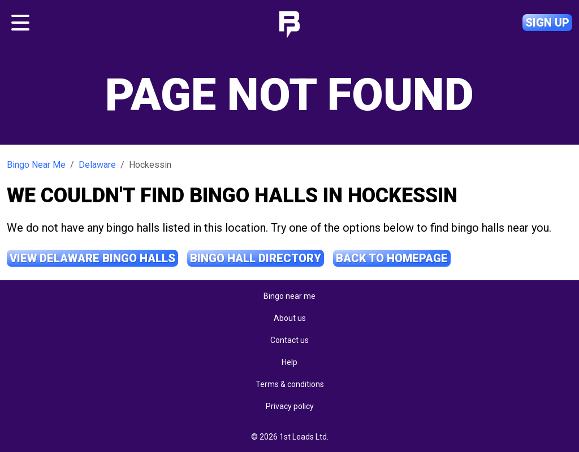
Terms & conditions (290, 384)
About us (290, 318)
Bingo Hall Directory (255, 258)
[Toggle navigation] (20, 23)
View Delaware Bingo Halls (92, 258)
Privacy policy (290, 406)
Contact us (289, 340)
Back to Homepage (392, 258)
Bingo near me (289, 296)
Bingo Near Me (36, 164)
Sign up (547, 22)
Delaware (97, 164)
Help (289, 362)
